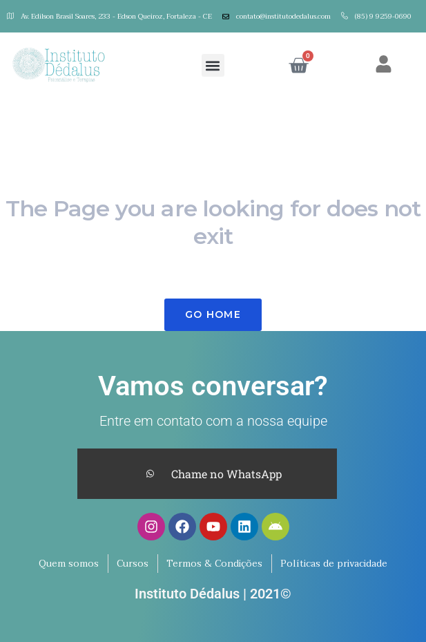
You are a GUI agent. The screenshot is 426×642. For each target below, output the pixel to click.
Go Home (213, 314)
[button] (213, 65)
